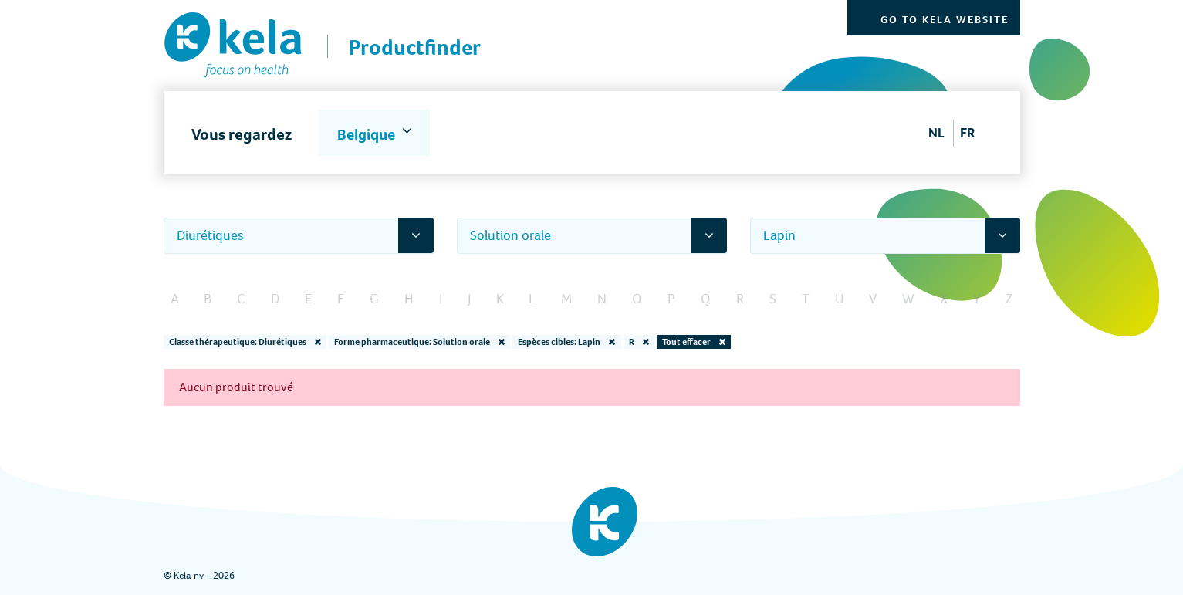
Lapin (779, 235)
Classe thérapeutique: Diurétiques (245, 342)
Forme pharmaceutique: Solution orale (419, 342)
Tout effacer (693, 342)
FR (967, 132)
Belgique (367, 134)
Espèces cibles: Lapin (566, 342)
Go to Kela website (944, 19)
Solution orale (510, 235)
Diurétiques (210, 235)
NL (936, 132)
